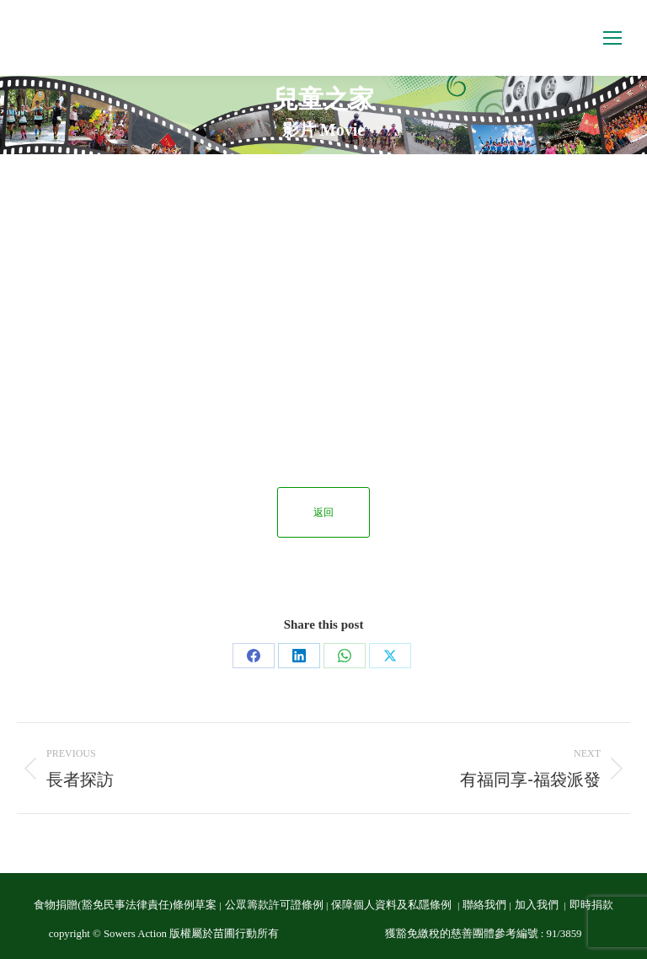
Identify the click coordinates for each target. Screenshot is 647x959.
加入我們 (538, 905)
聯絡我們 (484, 905)
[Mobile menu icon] (612, 38)
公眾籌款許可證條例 (274, 905)
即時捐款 (591, 905)
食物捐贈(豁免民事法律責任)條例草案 (125, 905)
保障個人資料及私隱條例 (392, 905)
